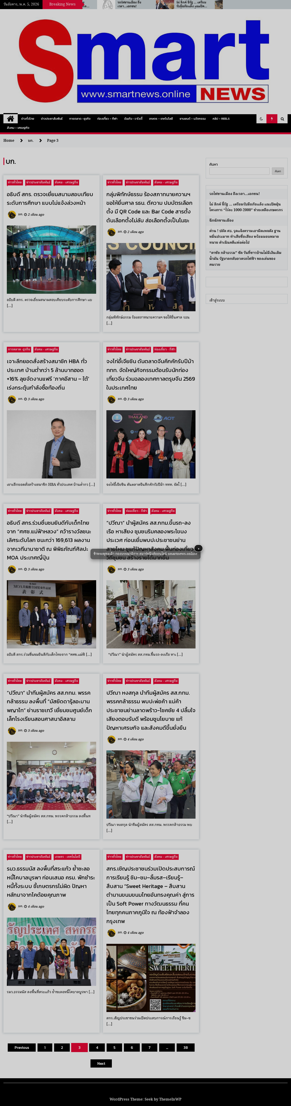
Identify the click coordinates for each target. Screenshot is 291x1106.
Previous (22, 1047)
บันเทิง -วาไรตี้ (133, 118)
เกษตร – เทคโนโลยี (161, 118)
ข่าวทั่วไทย (27, 118)
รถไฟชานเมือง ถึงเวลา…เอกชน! (169, 4)
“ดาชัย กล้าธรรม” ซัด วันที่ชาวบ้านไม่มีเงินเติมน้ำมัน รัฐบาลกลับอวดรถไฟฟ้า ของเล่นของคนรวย (245, 258)
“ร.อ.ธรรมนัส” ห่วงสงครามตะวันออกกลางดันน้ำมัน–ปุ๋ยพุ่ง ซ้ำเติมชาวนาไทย (114, 4)
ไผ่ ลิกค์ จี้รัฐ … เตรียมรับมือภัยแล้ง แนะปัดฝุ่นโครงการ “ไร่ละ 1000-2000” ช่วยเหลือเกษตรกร (246, 207)
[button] (261, 118)
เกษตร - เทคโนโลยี (67, 856)
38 (185, 1047)
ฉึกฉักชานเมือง (221, 220)
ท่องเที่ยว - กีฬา (164, 349)
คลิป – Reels (221, 118)
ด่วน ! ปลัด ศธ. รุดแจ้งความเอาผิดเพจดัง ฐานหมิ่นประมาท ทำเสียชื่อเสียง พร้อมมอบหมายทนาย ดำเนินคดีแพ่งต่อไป (245, 236)
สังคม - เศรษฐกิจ (66, 182)
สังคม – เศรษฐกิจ (18, 128)
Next (101, 1063)
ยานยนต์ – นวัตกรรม (193, 118)
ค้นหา (213, 164)
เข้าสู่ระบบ (217, 300)
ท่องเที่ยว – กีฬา (107, 118)
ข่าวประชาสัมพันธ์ (52, 118)
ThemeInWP (170, 1099)
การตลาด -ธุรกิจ (79, 118)
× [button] (198, 548)
